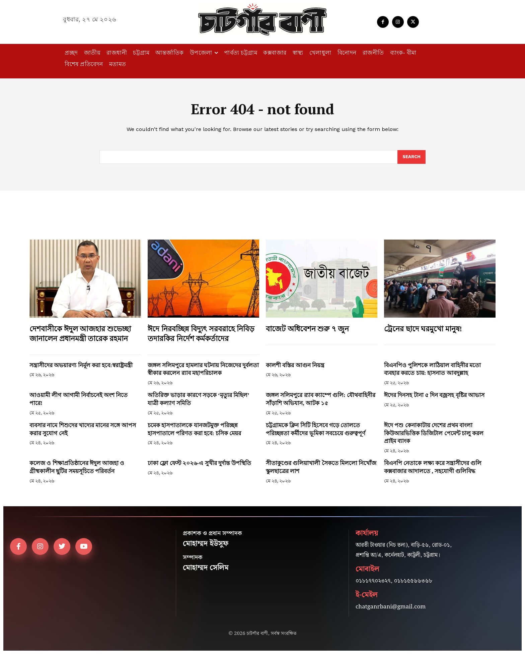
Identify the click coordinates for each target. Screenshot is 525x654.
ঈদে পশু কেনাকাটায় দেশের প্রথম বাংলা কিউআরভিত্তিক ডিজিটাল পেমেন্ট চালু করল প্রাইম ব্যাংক (433, 433)
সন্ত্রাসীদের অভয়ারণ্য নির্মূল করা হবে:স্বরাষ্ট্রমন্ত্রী (81, 365)
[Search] (411, 157)
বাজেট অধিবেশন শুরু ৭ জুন (307, 329)
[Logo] (262, 19)
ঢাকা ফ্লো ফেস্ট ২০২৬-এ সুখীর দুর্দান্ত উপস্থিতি (199, 463)
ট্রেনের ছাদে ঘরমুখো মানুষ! (423, 329)
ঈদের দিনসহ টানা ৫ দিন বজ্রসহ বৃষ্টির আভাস (434, 395)
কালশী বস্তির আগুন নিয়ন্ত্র (295, 365)
